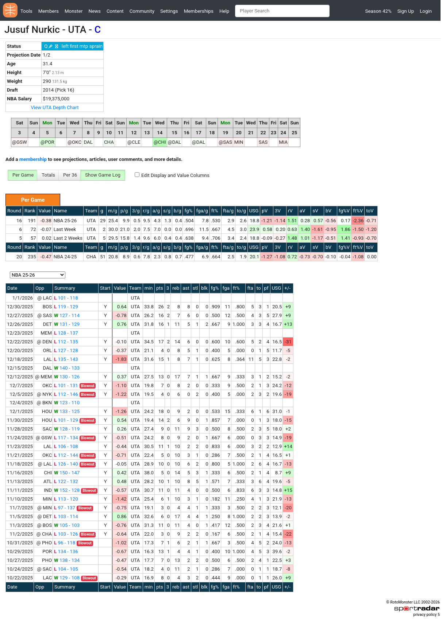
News (94, 11)
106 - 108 (66, 446)
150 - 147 (67, 472)
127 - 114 (67, 315)
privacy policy (425, 614)
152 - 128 (67, 490)
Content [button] (115, 11)
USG (254, 210)
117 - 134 (66, 437)
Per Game (23, 175)
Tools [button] (26, 11)
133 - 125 (67, 411)
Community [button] (142, 11)
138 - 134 (67, 560)
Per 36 (70, 175)
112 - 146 (66, 394)
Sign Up (405, 11)
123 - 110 (67, 402)
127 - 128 (66, 350)
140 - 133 (67, 368)
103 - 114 (66, 516)
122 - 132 (66, 481)
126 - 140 (66, 464)
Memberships (199, 11)
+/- (287, 288)
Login (426, 11)
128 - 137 (66, 333)
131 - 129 (67, 324)
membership (33, 159)
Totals (48, 175)
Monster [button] (73, 11)
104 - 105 (66, 569)
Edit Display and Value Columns (175, 175)
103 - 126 (66, 534)
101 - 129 (66, 420)
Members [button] (48, 11)
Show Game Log (102, 175)
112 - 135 (66, 341)
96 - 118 (64, 542)
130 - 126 (67, 376)
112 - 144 (66, 455)
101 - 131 (66, 385)
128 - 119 (67, 429)
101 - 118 (66, 298)
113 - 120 (66, 499)
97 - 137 (64, 507)
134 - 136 (66, 551)
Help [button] (224, 11)
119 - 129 (66, 306)
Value (45, 210)
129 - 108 (67, 577)
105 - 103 (67, 525)
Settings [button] (169, 11)
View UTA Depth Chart (55, 107)
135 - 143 (66, 359)
